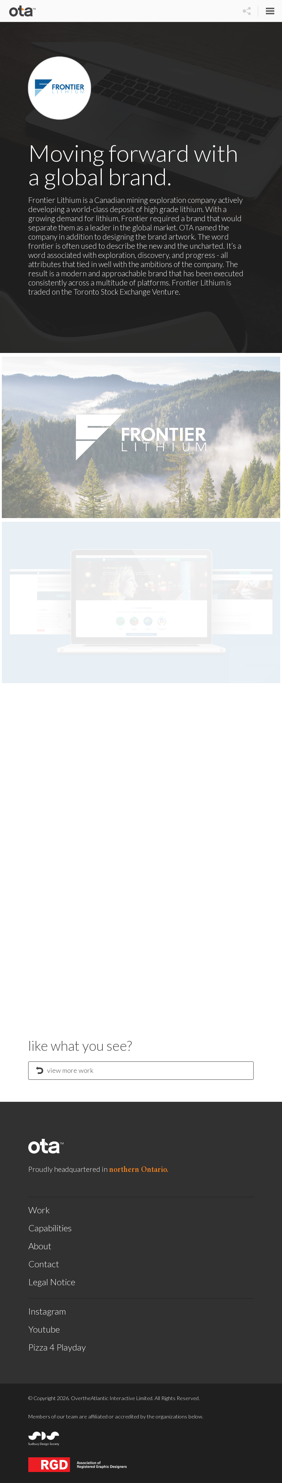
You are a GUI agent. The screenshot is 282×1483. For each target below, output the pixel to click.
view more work (65, 1070)
